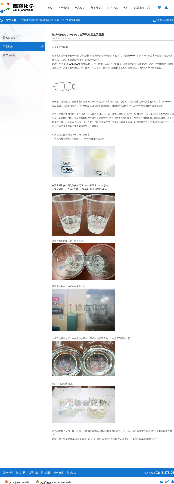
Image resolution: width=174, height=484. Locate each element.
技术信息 (112, 7)
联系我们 (139, 7)
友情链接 (71, 472)
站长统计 (58, 472)
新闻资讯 (96, 7)
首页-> (160, 20)
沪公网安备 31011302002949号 (53, 482)
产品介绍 (80, 7)
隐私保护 (20, 472)
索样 (126, 7)
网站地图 (46, 472)
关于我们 (63, 7)
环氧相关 (169, 20)
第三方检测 (9, 55)
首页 (50, 7)
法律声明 (8, 472)
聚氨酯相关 (9, 37)
